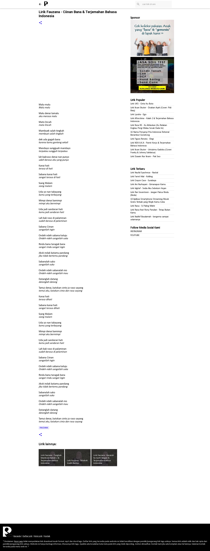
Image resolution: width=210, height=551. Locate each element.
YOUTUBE (134, 235)
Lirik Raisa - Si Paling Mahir (142, 206)
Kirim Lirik (38, 536)
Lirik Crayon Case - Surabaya (143, 180)
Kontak (47, 536)
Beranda (17, 536)
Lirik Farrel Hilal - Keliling (141, 176)
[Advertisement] (78, 496)
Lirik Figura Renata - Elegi (142, 139)
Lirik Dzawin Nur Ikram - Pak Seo (145, 156)
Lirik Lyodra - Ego (138, 114)
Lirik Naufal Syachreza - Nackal (144, 173)
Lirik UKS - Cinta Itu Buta (141, 104)
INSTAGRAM (136, 231)
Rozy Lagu (18, 541)
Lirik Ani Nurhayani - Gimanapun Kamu (148, 184)
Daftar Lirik (27, 536)
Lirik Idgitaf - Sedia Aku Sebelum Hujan (148, 188)
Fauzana (44, 428)
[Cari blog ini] (156, 4)
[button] (40, 23)
